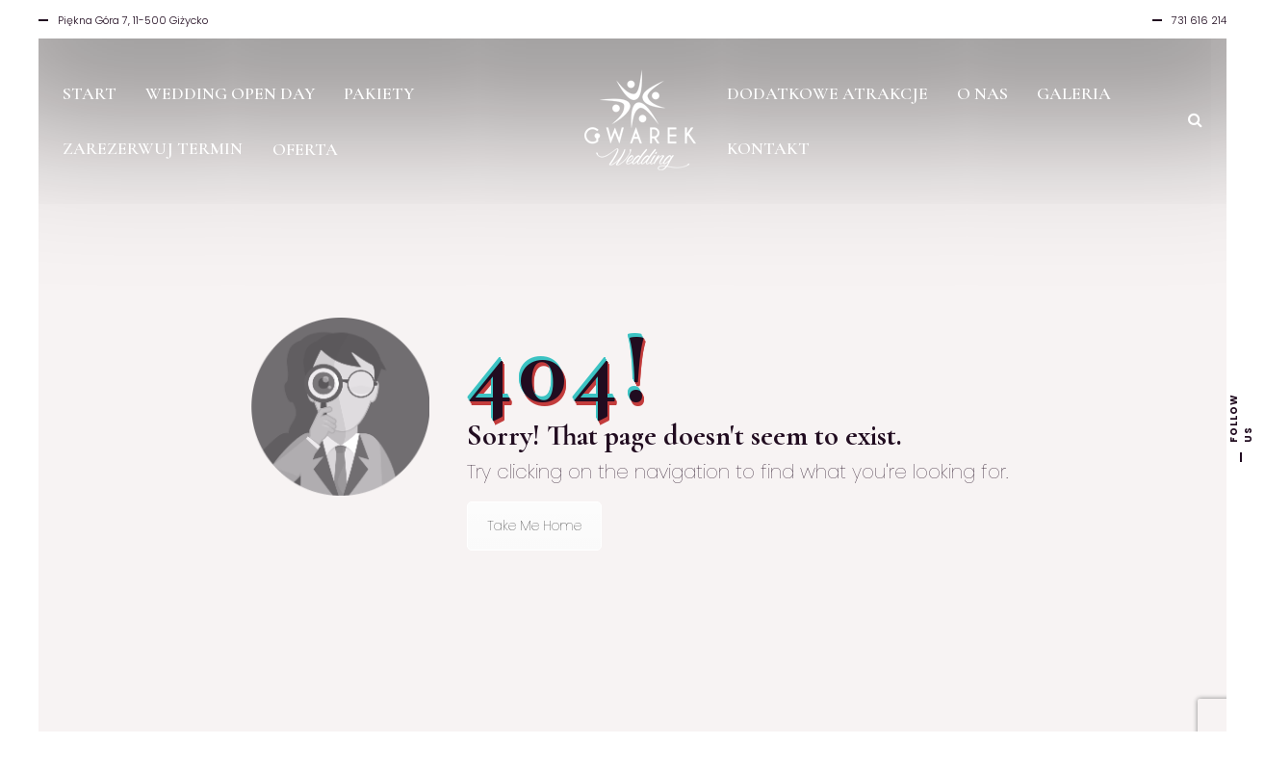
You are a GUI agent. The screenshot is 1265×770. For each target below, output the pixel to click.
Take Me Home (534, 525)
